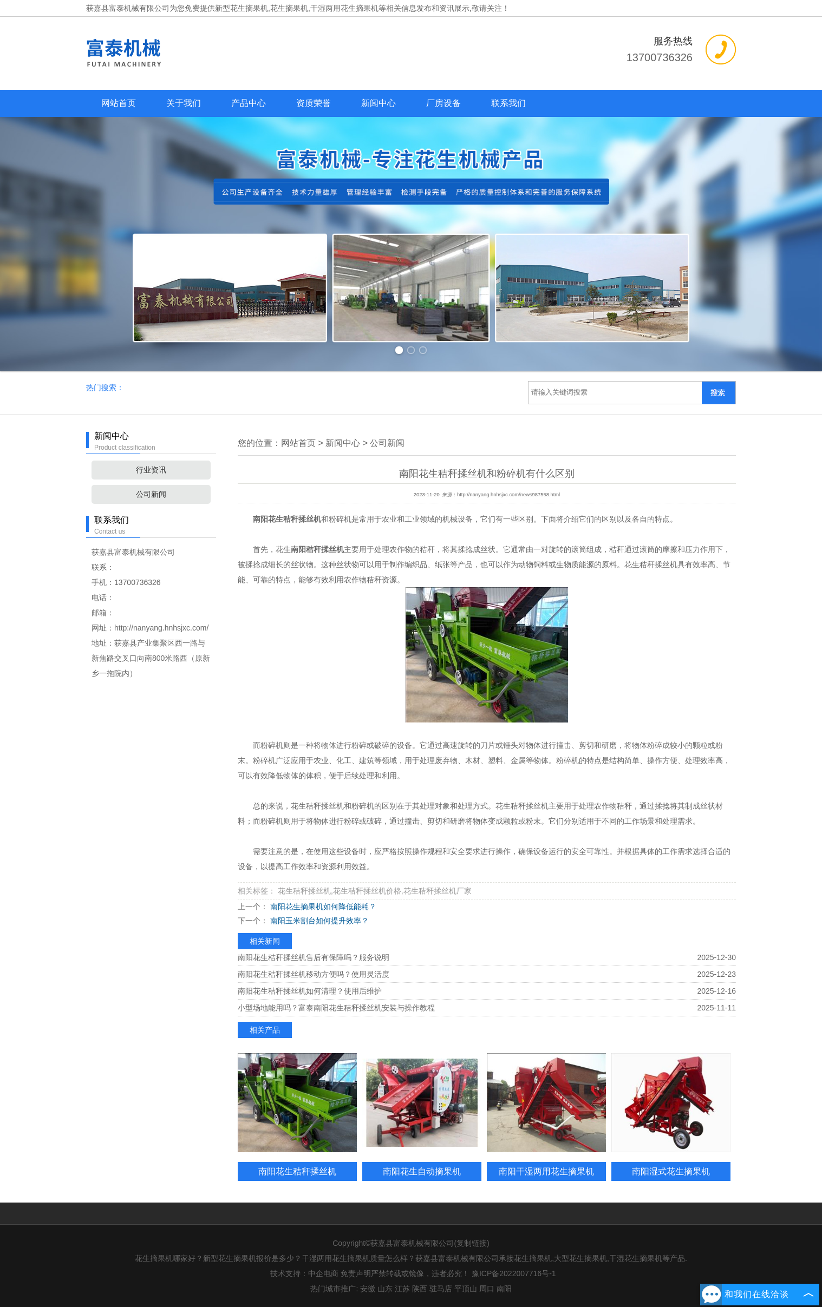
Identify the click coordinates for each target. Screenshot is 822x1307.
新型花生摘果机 (241, 8)
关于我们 (183, 103)
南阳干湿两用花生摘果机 (546, 1171)
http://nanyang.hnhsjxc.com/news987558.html (508, 494)
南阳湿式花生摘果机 (671, 1171)
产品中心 (248, 103)
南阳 (504, 1288)
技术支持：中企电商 (304, 1273)
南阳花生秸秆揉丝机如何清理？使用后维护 (310, 991)
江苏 (402, 1288)
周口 (486, 1288)
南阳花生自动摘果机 (422, 1171)
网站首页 (118, 103)
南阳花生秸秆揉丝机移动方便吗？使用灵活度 (313, 974)
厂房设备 (443, 103)
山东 (385, 1288)
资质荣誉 (313, 103)
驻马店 (440, 1288)
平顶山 (465, 1288)
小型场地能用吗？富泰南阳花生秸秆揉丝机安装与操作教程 (336, 1007)
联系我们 (508, 103)
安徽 (367, 1288)
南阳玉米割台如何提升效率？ (318, 920)
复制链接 (471, 1243)
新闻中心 (378, 103)
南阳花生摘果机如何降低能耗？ (322, 906)
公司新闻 (151, 494)
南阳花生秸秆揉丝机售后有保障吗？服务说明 (313, 957)
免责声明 (356, 1273)
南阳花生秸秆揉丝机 (297, 1171)
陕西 (419, 1288)
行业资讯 (151, 469)
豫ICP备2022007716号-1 (514, 1273)
